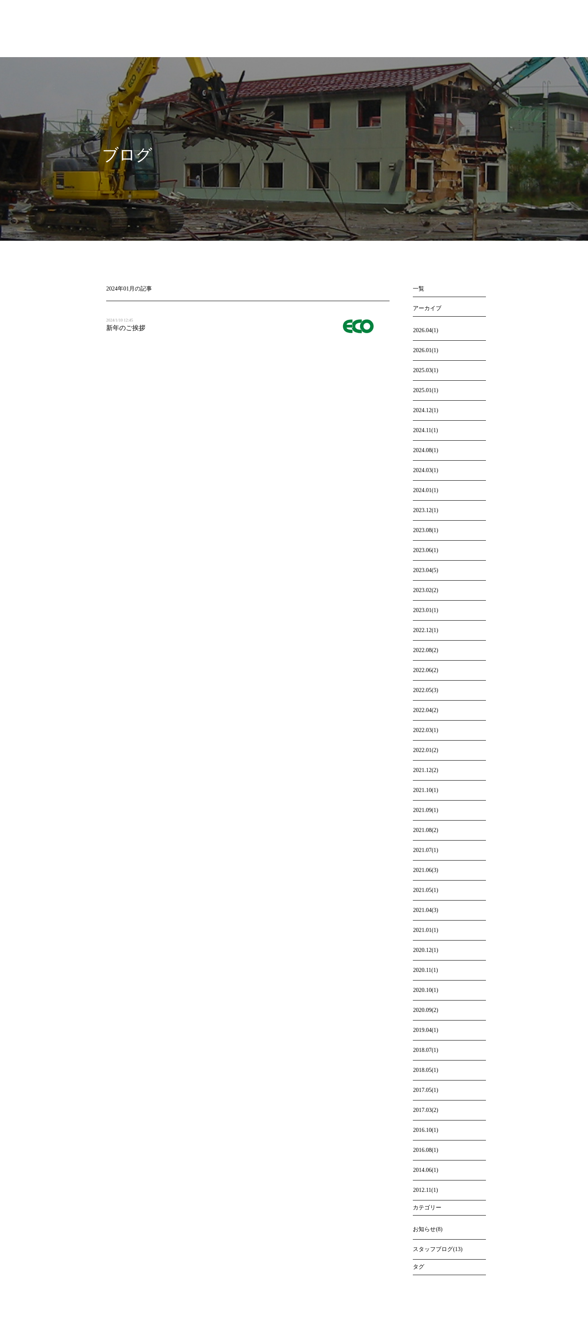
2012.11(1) (425, 1190)
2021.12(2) (425, 770)
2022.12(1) (425, 630)
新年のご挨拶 (125, 327)
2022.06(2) (425, 670)
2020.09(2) (425, 1010)
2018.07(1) (425, 1050)
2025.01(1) (425, 390)
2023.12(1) (425, 510)
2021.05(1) (425, 890)
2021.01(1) (425, 930)
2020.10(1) (425, 990)
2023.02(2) (425, 590)
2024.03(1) (425, 470)
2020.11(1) (425, 970)
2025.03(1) (425, 370)
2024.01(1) (425, 490)
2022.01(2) (425, 750)
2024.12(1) (425, 410)
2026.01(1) (425, 350)
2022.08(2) (425, 650)
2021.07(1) (425, 850)
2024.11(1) (425, 430)
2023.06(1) (425, 550)
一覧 (418, 289)
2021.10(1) (425, 790)
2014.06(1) (425, 1170)
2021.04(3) (425, 910)
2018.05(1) (425, 1070)
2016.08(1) (425, 1150)
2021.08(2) (425, 830)
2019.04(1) (425, 1030)
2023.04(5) (425, 570)
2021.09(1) (425, 810)
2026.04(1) (425, 330)
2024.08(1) (425, 450)
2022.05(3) (425, 690)
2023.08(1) (425, 530)
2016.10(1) (425, 1130)
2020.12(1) (425, 950)
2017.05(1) (425, 1090)
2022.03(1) (425, 730)
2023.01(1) (425, 610)
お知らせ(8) (427, 1229)
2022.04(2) (425, 710)
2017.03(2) (425, 1110)
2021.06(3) (425, 870)
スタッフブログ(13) (437, 1249)
